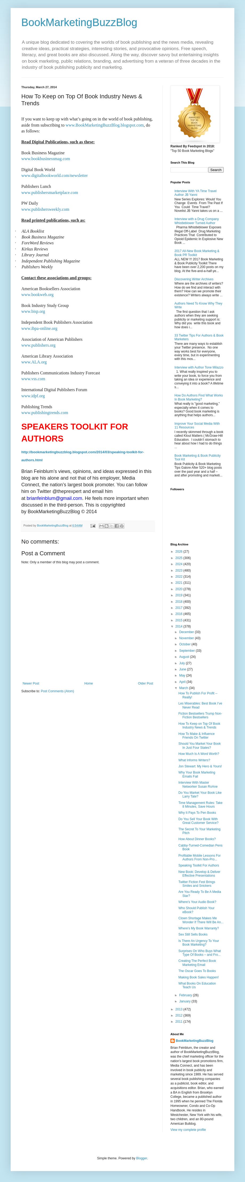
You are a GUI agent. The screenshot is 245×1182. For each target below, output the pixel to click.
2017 (179, 608)
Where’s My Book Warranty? (198, 928)
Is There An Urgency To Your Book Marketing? (198, 942)
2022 (179, 576)
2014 (179, 626)
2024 (179, 564)
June (183, 669)
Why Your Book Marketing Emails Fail (196, 774)
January (185, 1001)
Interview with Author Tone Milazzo (198, 367)
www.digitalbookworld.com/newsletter (54, 175)
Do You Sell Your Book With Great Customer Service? (198, 821)
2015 (179, 620)
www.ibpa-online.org (39, 328)
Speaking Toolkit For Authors (198, 865)
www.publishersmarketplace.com (49, 192)
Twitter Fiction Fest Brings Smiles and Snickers (196, 884)
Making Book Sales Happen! (198, 977)
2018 (179, 602)
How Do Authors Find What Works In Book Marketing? (198, 397)
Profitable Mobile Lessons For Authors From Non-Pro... (199, 857)
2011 (179, 1021)
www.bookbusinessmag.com (45, 158)
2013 (179, 1009)
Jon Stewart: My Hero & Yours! (200, 766)
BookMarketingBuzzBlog (79, 22)
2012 (179, 1015)
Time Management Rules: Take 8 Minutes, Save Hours (200, 804)
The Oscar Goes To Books (197, 971)
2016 (179, 614)
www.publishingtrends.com (44, 412)
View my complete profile (188, 1130)
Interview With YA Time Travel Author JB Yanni (195, 193)
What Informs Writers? (194, 760)
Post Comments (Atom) (57, 691)
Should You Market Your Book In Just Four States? (199, 745)
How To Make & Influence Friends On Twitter (196, 735)
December (187, 632)
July (182, 663)
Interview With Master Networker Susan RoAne (198, 784)
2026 (179, 551)
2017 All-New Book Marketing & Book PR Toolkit (196, 253)
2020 (179, 589)
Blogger (141, 1158)
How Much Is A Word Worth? (198, 754)
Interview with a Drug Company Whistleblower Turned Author (196, 221)
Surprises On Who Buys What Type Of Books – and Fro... (199, 953)
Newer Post (31, 683)
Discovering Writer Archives (193, 279)
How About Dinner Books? (197, 839)
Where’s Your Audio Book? (197, 902)
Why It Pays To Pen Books (197, 813)
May (182, 675)
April (182, 682)
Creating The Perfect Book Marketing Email (197, 962)
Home (88, 683)
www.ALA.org (34, 362)
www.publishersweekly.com (45, 209)
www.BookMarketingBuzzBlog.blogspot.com (105, 125)
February (186, 995)
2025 (179, 558)
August (184, 657)
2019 (179, 595)
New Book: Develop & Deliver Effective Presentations (199, 873)
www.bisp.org (33, 311)
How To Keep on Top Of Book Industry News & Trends (199, 725)
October (185, 644)
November (187, 638)
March (184, 688)
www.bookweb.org (37, 294)
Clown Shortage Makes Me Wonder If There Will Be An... (200, 920)
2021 (179, 583)
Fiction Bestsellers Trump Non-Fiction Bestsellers (200, 715)
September (187, 651)
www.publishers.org (38, 345)
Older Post (145, 683)
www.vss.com (33, 379)
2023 (179, 570)
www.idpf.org (33, 396)
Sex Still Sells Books (192, 934)
